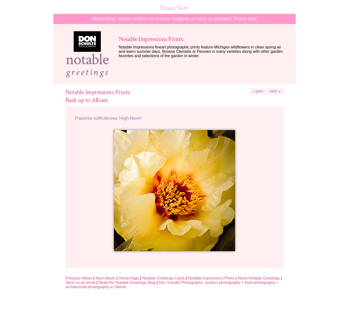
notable (87, 59)
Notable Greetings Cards (163, 278)
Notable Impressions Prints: (151, 39)
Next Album (105, 278)
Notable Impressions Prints (211, 278)
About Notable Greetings (258, 278)
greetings (87, 72)
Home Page (129, 278)
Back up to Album (86, 100)
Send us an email (80, 282)
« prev (258, 91)
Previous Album (78, 278)
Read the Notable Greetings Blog (127, 282)
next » (275, 91)
